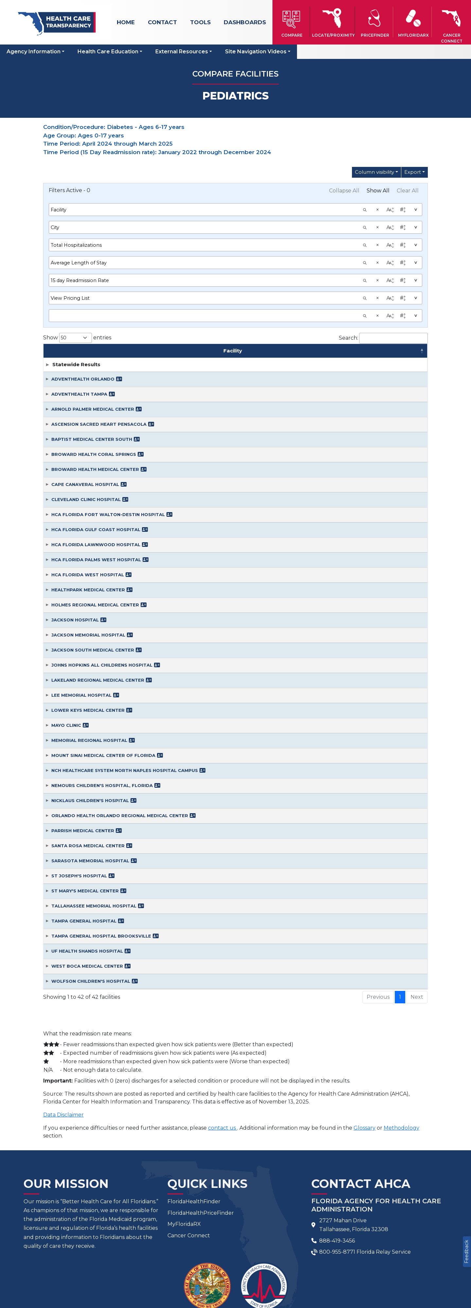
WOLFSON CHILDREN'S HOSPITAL (90, 900)
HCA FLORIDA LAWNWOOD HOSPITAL (95, 463)
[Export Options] (414, 172)
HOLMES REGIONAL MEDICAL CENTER (95, 523)
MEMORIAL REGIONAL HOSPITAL (89, 659)
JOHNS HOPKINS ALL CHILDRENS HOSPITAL (101, 583)
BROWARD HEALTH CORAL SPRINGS (93, 373)
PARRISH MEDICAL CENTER (82, 749)
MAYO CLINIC (66, 644)
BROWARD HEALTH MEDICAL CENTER (95, 388)
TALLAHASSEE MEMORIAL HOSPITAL (93, 824)
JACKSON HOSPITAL (75, 538)
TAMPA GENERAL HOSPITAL (83, 839)
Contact (162, 22)
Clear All (408, 191)
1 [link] (400, 916)
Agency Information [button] (34, 51)
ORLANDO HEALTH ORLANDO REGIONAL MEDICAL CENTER (119, 734)
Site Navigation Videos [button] (256, 51)
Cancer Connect (188, 1154)
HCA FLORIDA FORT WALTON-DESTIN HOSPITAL (108, 433)
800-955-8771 (337, 1171)
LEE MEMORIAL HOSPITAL (81, 614)
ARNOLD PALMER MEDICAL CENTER (92, 328)
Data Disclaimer (63, 1033)
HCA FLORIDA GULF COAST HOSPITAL (95, 448)
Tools (200, 22)
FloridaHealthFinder (193, 1120)
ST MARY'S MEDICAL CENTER (85, 809)
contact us (222, 1047)
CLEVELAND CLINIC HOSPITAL (86, 418)
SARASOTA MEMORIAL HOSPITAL (90, 779)
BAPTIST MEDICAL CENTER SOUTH (91, 358)
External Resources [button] (181, 51)
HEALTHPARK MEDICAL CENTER (88, 508)
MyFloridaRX (184, 1143)
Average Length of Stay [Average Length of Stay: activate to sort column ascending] (393, 266)
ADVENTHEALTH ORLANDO (82, 297)
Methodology (401, 1047)
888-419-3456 (337, 1159)
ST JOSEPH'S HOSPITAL (79, 794)
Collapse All (344, 191)
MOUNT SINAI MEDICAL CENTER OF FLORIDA (103, 674)
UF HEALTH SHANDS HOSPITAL (87, 869)
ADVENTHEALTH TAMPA (79, 312)
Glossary (364, 1047)
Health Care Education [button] (108, 51)
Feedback (466, 1251)
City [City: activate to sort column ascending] (265, 266)
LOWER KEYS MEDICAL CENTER (88, 629)
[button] (291, 22)
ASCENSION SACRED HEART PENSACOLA (99, 343)
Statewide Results (76, 283)
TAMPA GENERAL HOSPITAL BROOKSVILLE (101, 854)
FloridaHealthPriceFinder (200, 1132)
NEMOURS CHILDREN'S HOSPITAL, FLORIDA (102, 704)
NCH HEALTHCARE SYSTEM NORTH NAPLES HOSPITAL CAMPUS (124, 689)
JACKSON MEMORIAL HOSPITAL (88, 553)
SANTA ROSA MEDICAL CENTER (88, 764)
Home (126, 22)
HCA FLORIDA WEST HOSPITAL (87, 493)
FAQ (202, 1265)
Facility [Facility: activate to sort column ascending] (136, 266)
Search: (383, 249)
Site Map (262, 1265)
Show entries (77, 249)
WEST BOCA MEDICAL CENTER (87, 884)
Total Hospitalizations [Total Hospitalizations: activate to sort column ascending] (329, 266)
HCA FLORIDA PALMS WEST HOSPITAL (96, 478)
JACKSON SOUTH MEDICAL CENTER (92, 568)
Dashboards (245, 22)
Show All (378, 191)
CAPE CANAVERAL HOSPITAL (85, 403)
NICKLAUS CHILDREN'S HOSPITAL (90, 719)
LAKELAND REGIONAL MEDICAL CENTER (97, 598)
